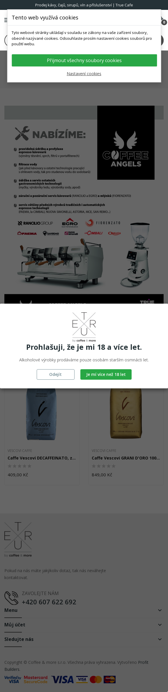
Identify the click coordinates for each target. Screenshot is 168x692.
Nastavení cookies (84, 73)
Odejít (55, 374)
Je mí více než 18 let (106, 374)
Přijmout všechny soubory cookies (84, 60)
